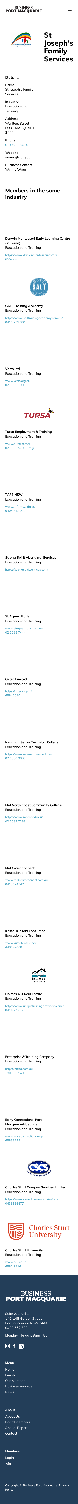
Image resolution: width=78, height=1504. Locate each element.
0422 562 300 (16, 1328)
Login (9, 1458)
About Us (12, 1416)
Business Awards (18, 1386)
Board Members (17, 1422)
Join (8, 1463)
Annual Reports (17, 1428)
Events (10, 1375)
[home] (24, 9)
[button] (70, 9)
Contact (11, 1433)
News (9, 1392)
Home (9, 1369)
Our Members (15, 1381)
